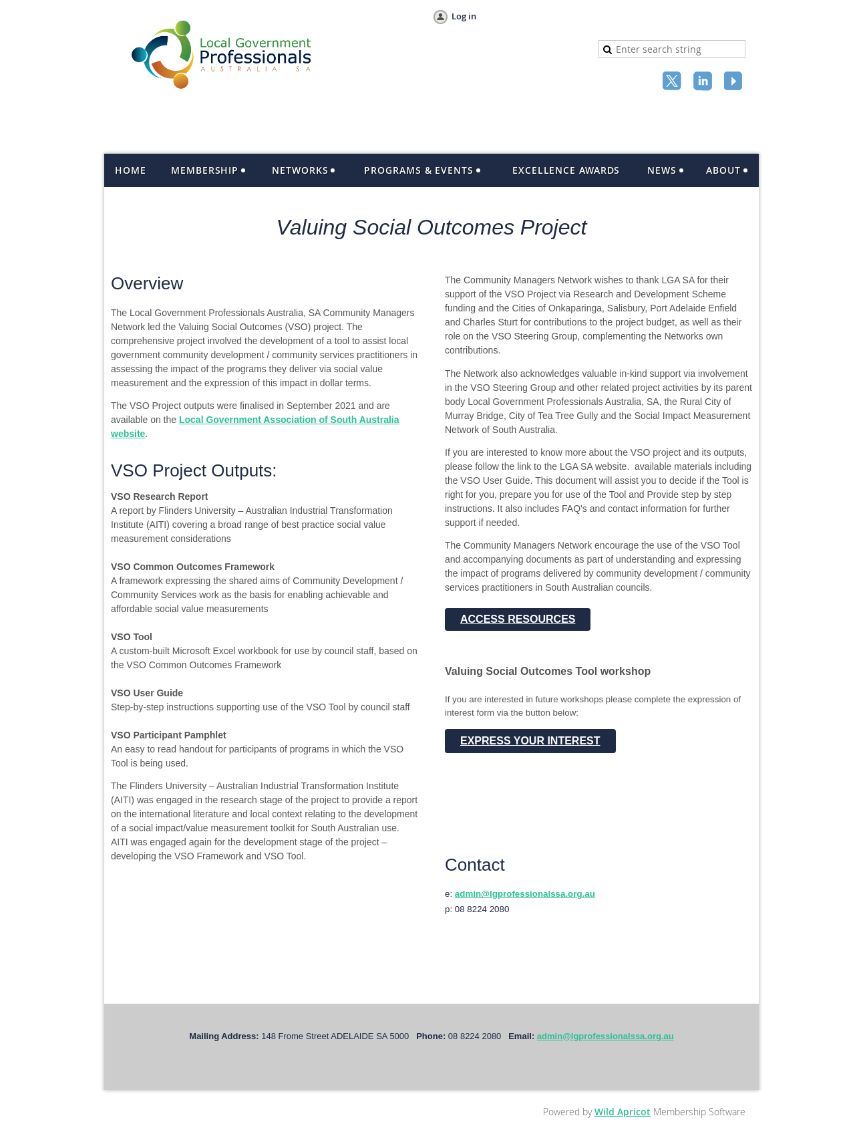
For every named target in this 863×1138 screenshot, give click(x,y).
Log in (464, 16)
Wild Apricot (622, 1111)
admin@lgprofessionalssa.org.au (525, 894)
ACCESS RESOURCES (517, 619)
